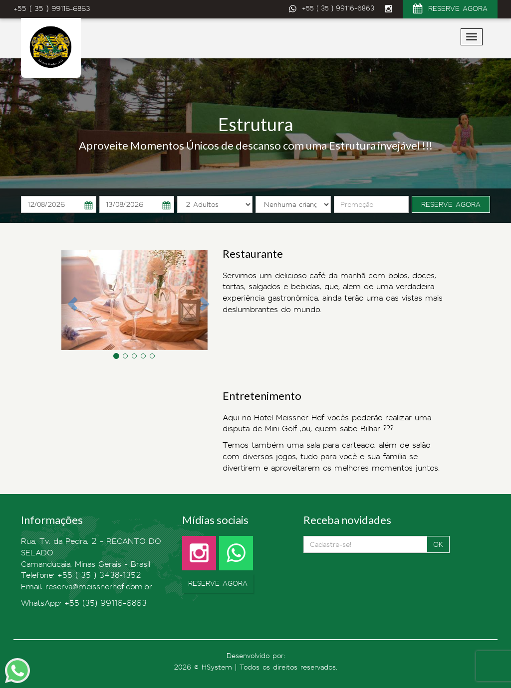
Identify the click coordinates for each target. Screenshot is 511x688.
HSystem (217, 667)
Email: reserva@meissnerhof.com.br (86, 586)
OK (438, 544)
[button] (68, 300)
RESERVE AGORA (450, 10)
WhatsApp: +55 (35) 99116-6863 (84, 603)
